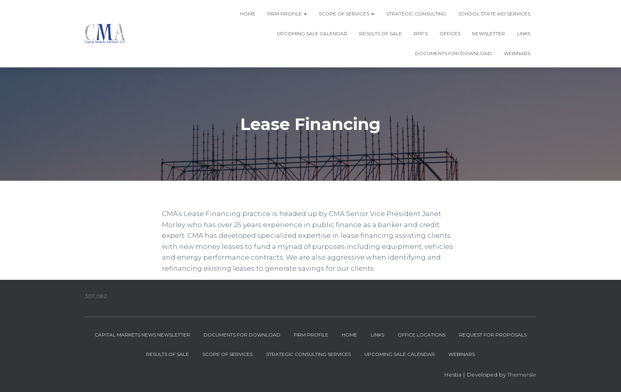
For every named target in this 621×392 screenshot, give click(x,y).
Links (523, 33)
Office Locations (422, 335)
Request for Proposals (493, 335)
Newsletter (488, 33)
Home (247, 14)
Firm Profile (287, 14)
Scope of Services (346, 14)
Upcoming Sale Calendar (312, 33)
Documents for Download (453, 53)
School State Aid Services (494, 14)
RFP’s (421, 33)
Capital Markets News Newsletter (142, 335)
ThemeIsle (521, 374)
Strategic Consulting (416, 14)
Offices (450, 33)
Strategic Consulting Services (308, 354)
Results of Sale (380, 33)
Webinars (517, 53)
